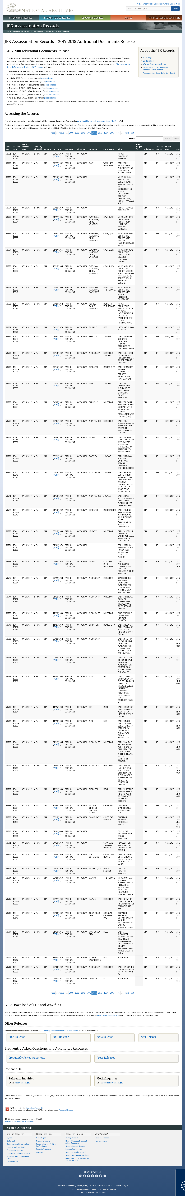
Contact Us (175, 3)
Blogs (100, 1175)
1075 (112, 132)
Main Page (147, 57)
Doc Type (69, 149)
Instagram (88, 1175)
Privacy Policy (82, 1186)
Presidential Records (15, 1150)
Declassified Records (74, 1149)
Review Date (168, 147)
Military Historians (43, 1141)
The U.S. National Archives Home (40, 7)
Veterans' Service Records (56, 17)
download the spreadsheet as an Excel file (95, 121)
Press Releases (105, 1057)
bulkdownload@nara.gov (108, 1015)
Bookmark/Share (161, 3)
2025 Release (17, 1037)
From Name (108, 149)
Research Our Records (20, 17)
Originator (149, 149)
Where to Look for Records (76, 1152)
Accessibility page (66, 1110)
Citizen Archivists (145, 3)
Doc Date (57, 149)
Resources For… (44, 1134)
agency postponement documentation (61, 1030)
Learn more (162, 1191)
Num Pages (139, 146)
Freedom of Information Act (99, 1186)
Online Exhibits (12, 1161)
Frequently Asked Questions (27, 1057)
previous (60, 132)
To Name (93, 149)
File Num (81, 149)
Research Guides (74, 1134)
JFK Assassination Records (42, 31)
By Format (11, 1141)
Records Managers (43, 1149)
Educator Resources (92, 17)
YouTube (96, 1175)
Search (175, 8)
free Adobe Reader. (34, 1108)
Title (120, 149)
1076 (117, 132)
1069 (77, 132)
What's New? (101, 1134)
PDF (55, 156)
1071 (89, 132)
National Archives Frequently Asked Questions (77, 1142)
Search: (132, 138)
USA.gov (125, 1186)
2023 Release (61, 1037)
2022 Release (104, 1037)
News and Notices (102, 1138)
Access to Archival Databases (18, 1153)
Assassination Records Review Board (159, 73)
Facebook (80, 1175)
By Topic (10, 1138)
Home (9, 31)
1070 (83, 132)
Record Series (159, 147)
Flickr (104, 1175)
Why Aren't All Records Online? (77, 1155)
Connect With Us (92, 1172)
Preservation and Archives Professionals (46, 1145)
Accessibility (71, 1186)
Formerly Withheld (38, 147)
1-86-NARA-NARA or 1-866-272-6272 (92, 1192)
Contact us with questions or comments (19, 1121)
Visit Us (128, 17)
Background (148, 60)
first (53, 132)
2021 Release (148, 1037)
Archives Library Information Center (18, 1157)
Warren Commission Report (155, 64)
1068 (71, 132)
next (127, 132)
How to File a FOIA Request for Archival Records (77, 1159)
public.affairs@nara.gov (112, 1082)
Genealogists (41, 1138)
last (132, 132)
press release (47, 78)
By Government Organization (18, 1144)
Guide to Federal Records (75, 1146)
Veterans (39, 1152)
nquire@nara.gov (22, 1082)
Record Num (16, 147)
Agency (47, 149)
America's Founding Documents (164, 17)
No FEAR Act (116, 1186)
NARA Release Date (25, 146)
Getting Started (72, 1138)
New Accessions (101, 1141)
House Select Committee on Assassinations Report (155, 68)
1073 (100, 132)
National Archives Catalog (17, 1147)
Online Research (15, 1134)
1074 (106, 132)
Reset (176, 138)
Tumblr (92, 1175)
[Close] (182, 1172)
